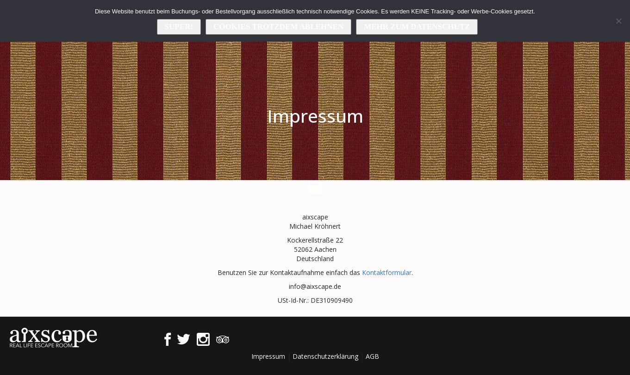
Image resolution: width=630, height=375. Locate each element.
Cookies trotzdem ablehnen (278, 26)
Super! (179, 26)
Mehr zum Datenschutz (417, 26)
